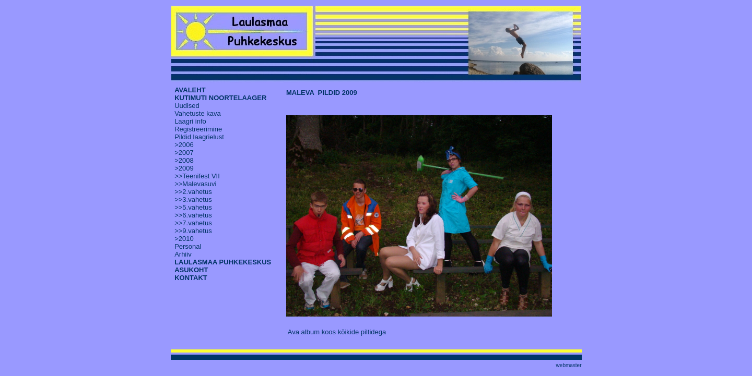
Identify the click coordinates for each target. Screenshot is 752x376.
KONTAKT (190, 278)
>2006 (184, 145)
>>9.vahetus (193, 231)
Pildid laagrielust (199, 137)
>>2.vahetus (193, 192)
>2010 (184, 238)
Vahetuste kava (197, 113)
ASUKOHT (191, 270)
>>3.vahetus (193, 199)
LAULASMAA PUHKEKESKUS (222, 262)
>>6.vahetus (193, 215)
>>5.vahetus (193, 207)
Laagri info (190, 121)
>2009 (184, 168)
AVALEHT (189, 90)
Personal (187, 246)
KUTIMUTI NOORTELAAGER (220, 98)
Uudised (186, 106)
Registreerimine (198, 129)
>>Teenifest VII (197, 176)
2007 (186, 152)
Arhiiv (183, 254)
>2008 (184, 160)
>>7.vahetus (193, 223)
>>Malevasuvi (195, 184)
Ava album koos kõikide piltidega (337, 332)
